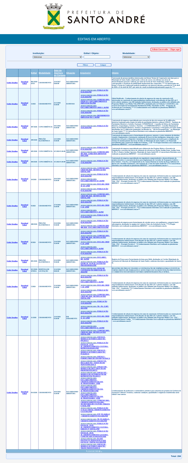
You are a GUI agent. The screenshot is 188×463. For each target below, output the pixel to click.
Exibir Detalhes (12, 83)
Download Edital (24, 82)
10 (99, 451)
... (101, 451)
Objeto (115, 73)
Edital (34, 73)
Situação (70, 73)
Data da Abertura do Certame (60, 73)
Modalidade (44, 73)
